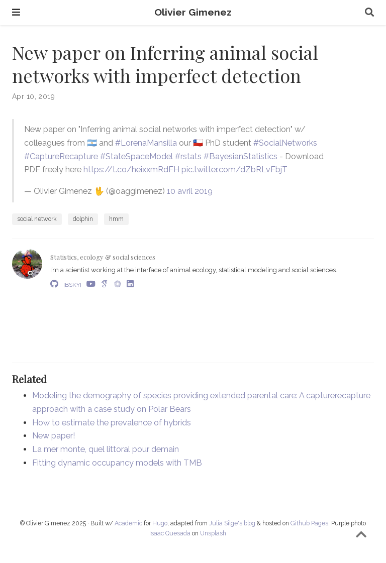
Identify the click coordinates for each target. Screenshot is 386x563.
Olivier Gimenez (193, 12)
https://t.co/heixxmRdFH (131, 169)
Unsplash (213, 533)
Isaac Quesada (169, 533)
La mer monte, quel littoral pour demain (105, 449)
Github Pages (309, 523)
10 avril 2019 (190, 191)
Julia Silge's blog (232, 523)
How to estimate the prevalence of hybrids (111, 422)
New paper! (53, 435)
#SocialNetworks (285, 143)
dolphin (83, 218)
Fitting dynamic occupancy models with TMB (117, 463)
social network (37, 218)
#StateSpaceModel (136, 156)
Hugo (159, 523)
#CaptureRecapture (61, 156)
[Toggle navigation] (16, 12)
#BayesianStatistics (240, 156)
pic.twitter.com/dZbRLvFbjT (234, 169)
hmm (116, 218)
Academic (128, 523)
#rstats (188, 156)
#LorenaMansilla (146, 143)
